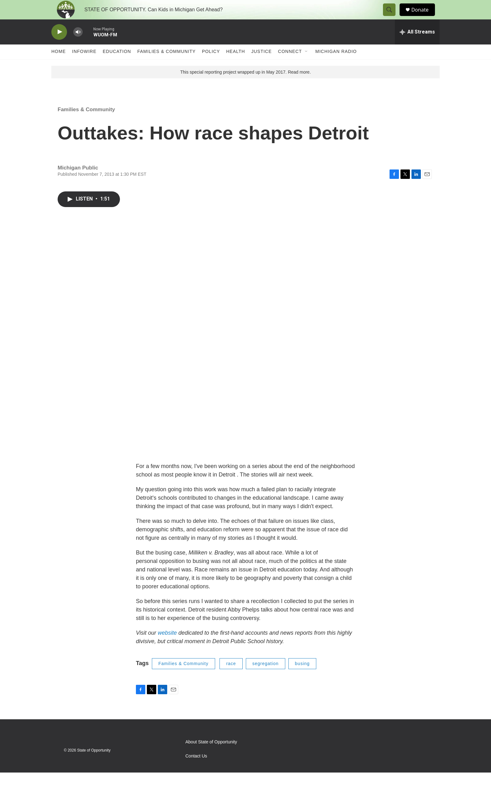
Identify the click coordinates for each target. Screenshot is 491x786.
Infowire (84, 65)
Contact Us (196, 769)
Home (58, 65)
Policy (211, 65)
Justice (261, 65)
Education (117, 65)
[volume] (78, 46)
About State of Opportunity (211, 755)
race (231, 676)
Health (235, 65)
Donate (423, 16)
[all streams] (417, 45)
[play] (59, 45)
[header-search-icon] (392, 16)
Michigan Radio (336, 65)
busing (302, 676)
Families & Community (166, 65)
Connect (290, 65)
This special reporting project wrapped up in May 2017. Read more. (245, 85)
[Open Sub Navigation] (306, 65)
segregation (265, 676)
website (168, 646)
